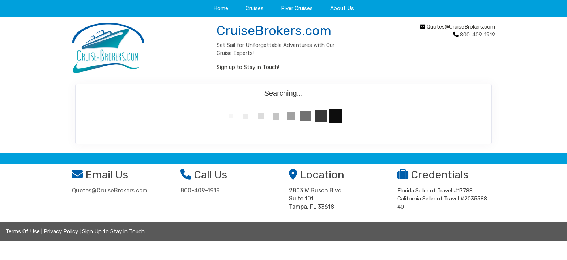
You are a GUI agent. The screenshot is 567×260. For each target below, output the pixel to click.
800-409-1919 (200, 190)
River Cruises (297, 8)
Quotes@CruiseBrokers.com (461, 26)
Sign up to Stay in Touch (247, 67)
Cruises (255, 8)
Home (220, 8)
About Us (342, 8)
